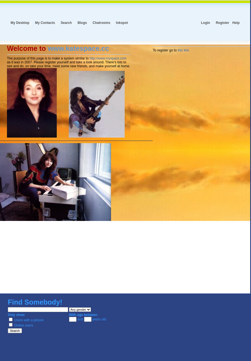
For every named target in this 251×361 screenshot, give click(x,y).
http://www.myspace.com (108, 58)
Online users (21, 325)
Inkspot (122, 23)
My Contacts (45, 23)
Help (236, 23)
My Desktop (20, 23)
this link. (184, 50)
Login (205, 23)
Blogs (82, 23)
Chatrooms (101, 23)
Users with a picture (26, 320)
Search (66, 23)
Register (222, 23)
